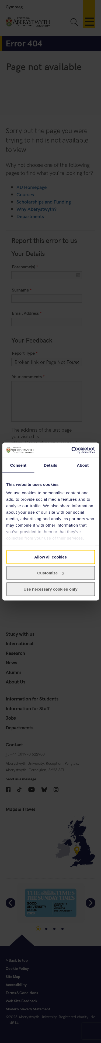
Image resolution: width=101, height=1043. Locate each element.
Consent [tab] (18, 465)
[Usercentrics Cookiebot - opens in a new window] (72, 450)
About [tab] (83, 465)
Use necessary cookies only (50, 589)
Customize (50, 573)
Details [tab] (50, 465)
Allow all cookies (50, 556)
